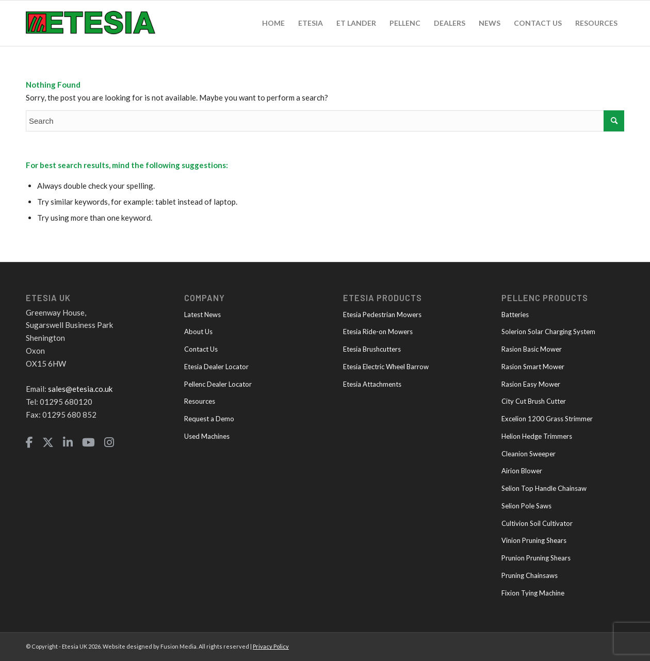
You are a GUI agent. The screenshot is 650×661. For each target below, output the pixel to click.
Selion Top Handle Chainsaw (544, 488)
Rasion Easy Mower (530, 384)
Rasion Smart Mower (532, 366)
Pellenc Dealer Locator (218, 384)
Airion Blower (521, 471)
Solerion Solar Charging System (548, 331)
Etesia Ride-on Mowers (378, 331)
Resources (199, 401)
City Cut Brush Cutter (533, 401)
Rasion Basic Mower (531, 349)
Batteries (515, 314)
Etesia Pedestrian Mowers (382, 314)
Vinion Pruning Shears (533, 540)
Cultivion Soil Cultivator (537, 523)
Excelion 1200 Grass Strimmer (547, 419)
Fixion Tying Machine (532, 593)
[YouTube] (88, 442)
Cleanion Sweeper (528, 454)
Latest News (202, 314)
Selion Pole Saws (526, 506)
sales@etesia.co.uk (80, 388)
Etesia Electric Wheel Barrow (386, 366)
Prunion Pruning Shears (536, 558)
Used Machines (207, 436)
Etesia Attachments (372, 384)
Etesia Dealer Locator (216, 366)
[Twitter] (48, 442)
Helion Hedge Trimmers (536, 436)
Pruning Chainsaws (529, 575)
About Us (198, 331)
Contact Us (201, 349)
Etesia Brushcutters (372, 349)
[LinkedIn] (68, 442)
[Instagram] (109, 442)
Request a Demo (209, 419)
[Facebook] (29, 442)
